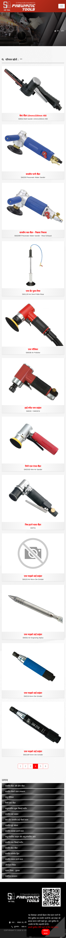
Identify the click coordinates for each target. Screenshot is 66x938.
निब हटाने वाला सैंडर (33, 525)
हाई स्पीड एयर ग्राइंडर (33, 408)
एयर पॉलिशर (33, 349)
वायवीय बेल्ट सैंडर (11, 848)
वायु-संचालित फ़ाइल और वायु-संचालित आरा (20, 837)
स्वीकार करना (45, 931)
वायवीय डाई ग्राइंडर (11, 814)
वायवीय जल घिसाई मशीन (14, 842)
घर (58, 31)
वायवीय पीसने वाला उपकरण (15, 792)
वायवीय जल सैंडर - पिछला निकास (33, 232)
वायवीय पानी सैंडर (33, 174)
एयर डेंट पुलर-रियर (33, 291)
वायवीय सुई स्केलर (11, 825)
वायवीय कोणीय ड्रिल (12, 854)
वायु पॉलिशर (9, 797)
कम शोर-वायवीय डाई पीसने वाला (16, 820)
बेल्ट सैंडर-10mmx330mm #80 (33, 115)
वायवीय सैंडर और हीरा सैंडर (15, 786)
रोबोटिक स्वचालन (11, 876)
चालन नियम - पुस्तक (12, 871)
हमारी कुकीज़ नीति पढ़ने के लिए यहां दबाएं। (43, 927)
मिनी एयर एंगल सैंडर (33, 466)
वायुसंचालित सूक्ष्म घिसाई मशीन (16, 808)
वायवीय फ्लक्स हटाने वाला (14, 831)
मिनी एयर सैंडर (10, 803)
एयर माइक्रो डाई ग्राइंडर (33, 576)
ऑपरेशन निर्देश (10, 865)
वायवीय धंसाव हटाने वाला (14, 859)
